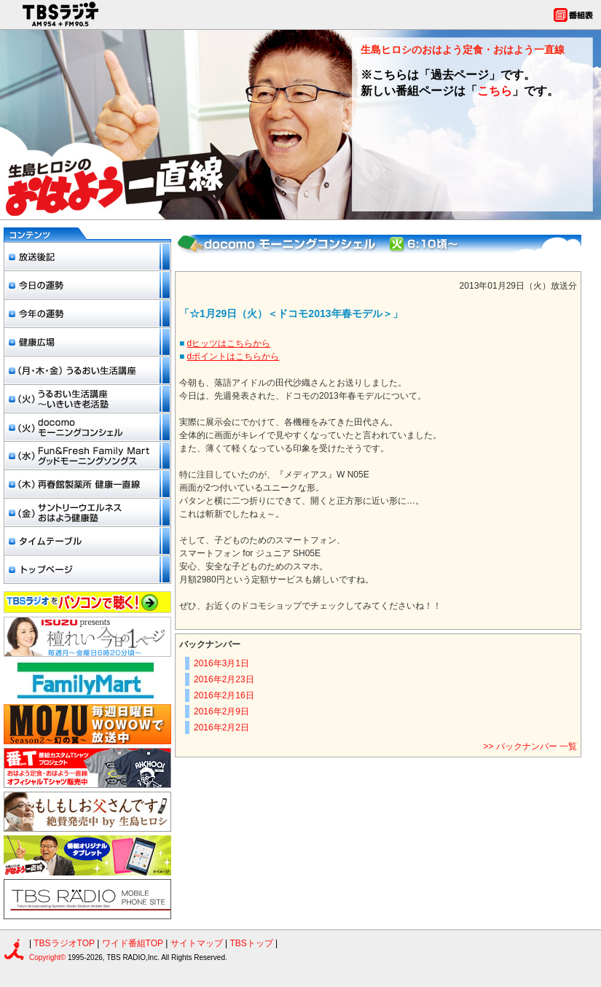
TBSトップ (250, 943)
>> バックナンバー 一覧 (530, 746)
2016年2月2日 (221, 727)
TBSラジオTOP (64, 943)
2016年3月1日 (221, 663)
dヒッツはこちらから (229, 343)
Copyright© (48, 957)
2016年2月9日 (221, 711)
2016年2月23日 (224, 679)
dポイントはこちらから (233, 356)
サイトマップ (197, 943)
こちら (494, 91)
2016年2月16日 (224, 695)
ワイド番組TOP (132, 943)
